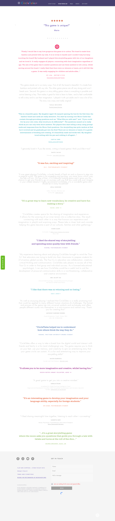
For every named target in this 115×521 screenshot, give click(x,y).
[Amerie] (55, 38)
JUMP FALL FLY (59, 192)
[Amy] (47, 38)
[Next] (99, 25)
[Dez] (53, 38)
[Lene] (59, 38)
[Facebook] (17, 458)
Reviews (3, 262)
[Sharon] (61, 38)
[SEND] (61, 488)
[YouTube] (27, 458)
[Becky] (57, 38)
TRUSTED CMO (64, 361)
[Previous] (15, 25)
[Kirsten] (65, 38)
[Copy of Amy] (67, 38)
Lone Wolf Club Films (59, 155)
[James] (63, 38)
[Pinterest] (32, 458)
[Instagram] (22, 458)
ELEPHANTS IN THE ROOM (58, 389)
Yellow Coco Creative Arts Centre (59, 232)
